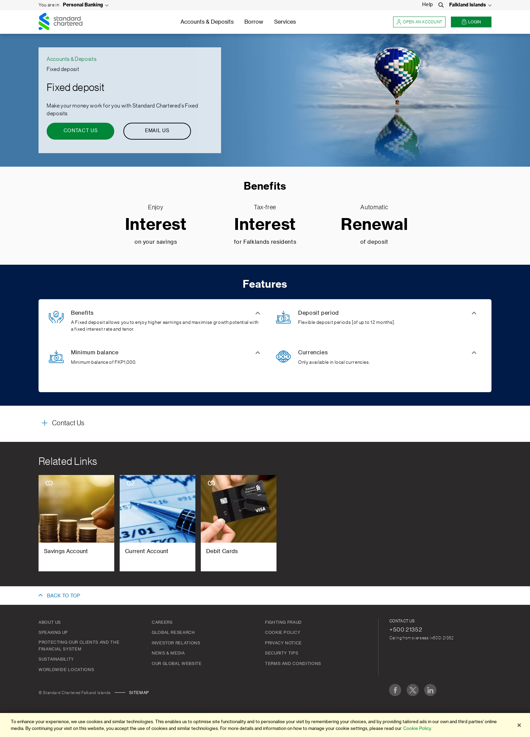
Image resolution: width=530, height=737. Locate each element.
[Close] (519, 725)
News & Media (168, 653)
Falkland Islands (467, 5)
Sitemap (139, 693)
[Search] (441, 5)
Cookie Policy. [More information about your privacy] (417, 728)
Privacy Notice (283, 643)
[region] (265, 725)
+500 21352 (405, 629)
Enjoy (155, 207)
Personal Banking (83, 5)
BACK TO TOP (63, 596)
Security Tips (281, 653)
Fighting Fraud (283, 622)
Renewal (374, 225)
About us (50, 622)
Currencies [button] (313, 352)
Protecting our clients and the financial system (79, 645)
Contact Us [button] (68, 423)
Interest (156, 225)
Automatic (374, 207)
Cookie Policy (282, 633)
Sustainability (56, 659)
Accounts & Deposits (207, 22)
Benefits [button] (82, 313)
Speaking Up (53, 633)
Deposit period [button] (318, 313)
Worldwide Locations (66, 670)
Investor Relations (176, 643)
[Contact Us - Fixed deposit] (80, 131)
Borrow (253, 22)
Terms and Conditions (293, 664)
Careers (162, 622)
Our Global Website (177, 664)
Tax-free (265, 207)
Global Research (173, 633)
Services (285, 22)
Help (427, 4)
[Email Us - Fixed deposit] (157, 131)
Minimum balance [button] (95, 352)
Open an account (419, 22)
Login (471, 22)
